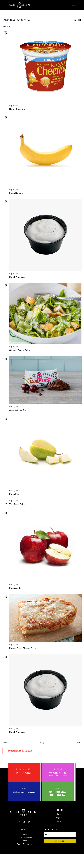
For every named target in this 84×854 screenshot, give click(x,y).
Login (59, 814)
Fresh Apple (15, 588)
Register (59, 817)
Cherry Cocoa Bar (17, 410)
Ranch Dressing (17, 277)
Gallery (60, 821)
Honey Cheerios (17, 109)
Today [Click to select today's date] (42, 743)
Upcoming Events (24, 837)
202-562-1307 (54, 792)
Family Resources (24, 844)
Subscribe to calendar (20, 751)
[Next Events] (79, 743)
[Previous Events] (6, 743)
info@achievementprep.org (24, 792)
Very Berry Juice (17, 504)
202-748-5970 (55, 795)
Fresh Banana (16, 193)
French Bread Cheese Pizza (22, 648)
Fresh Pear (14, 494)
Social (24, 840)
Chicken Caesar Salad (19, 350)
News (24, 834)
